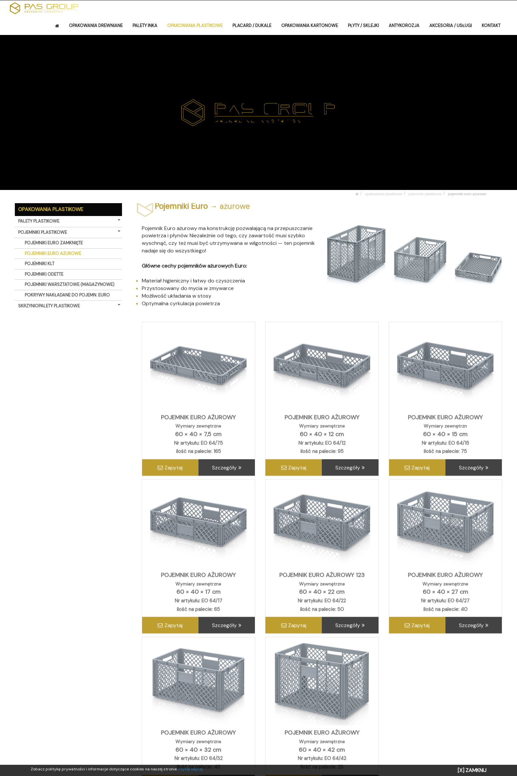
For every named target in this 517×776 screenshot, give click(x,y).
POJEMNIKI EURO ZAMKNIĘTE (54, 243)
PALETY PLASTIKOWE (69, 221)
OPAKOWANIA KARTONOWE (309, 25)
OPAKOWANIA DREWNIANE (96, 25)
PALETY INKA (145, 25)
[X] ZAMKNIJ (472, 770)
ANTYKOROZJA (404, 25)
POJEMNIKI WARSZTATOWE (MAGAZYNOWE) (69, 284)
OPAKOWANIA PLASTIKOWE (195, 25)
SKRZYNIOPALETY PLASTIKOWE (69, 306)
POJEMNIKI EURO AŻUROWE (467, 194)
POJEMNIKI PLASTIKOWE (425, 194)
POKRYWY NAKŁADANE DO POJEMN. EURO (67, 295)
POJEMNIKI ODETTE (44, 274)
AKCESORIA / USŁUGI (450, 25)
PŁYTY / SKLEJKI (363, 25)
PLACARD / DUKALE (251, 25)
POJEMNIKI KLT (39, 263)
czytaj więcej (190, 769)
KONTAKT (491, 25)
